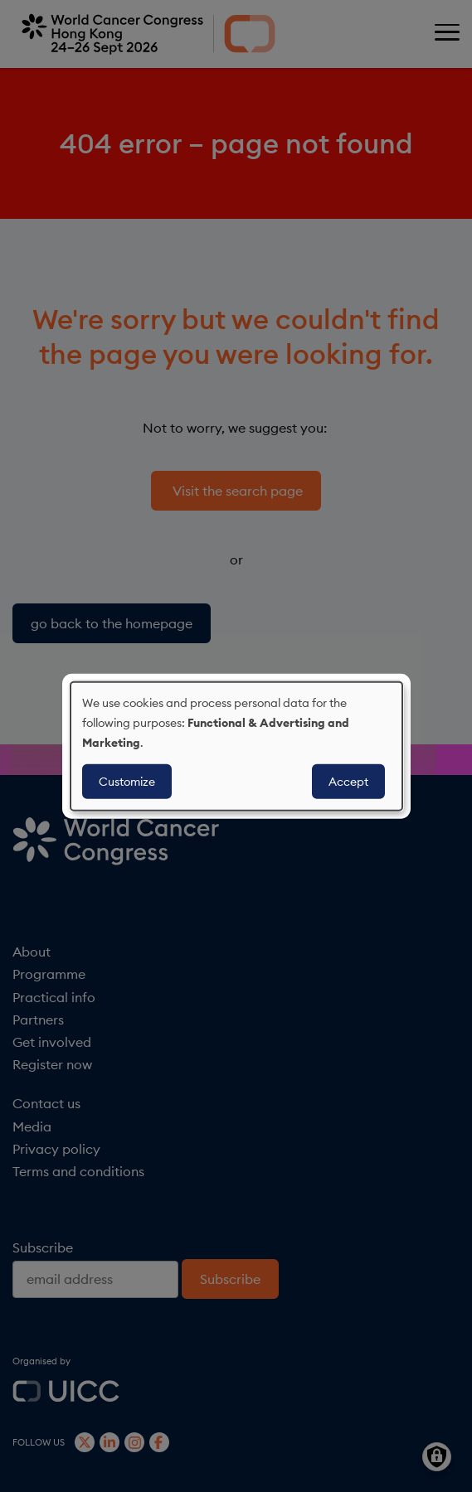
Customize (127, 780)
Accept (348, 780)
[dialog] (236, 746)
